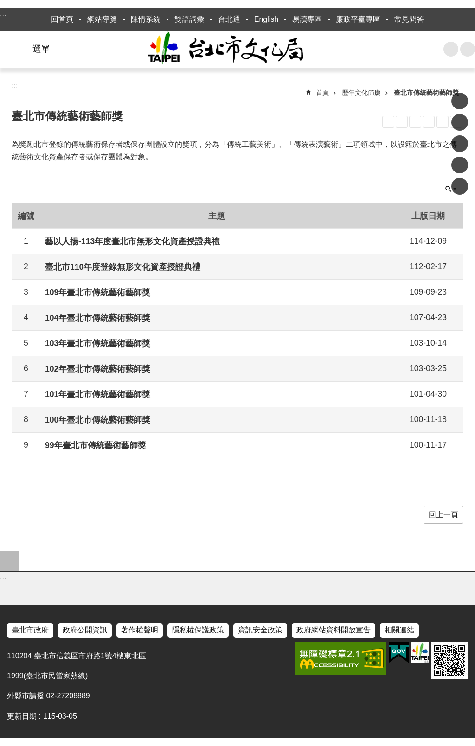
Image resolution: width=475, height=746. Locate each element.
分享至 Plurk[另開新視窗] (459, 122)
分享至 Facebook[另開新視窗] (459, 101)
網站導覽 (102, 19)
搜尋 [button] (450, 49)
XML (402, 122)
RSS (388, 122)
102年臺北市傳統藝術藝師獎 (97, 368)
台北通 (229, 19)
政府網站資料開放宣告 (333, 630)
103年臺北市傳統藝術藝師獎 (97, 343)
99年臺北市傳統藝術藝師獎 (95, 445)
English (266, 19)
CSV (429, 122)
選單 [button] (41, 49)
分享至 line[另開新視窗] (459, 165)
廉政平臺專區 (358, 19)
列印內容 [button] (442, 122)
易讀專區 (307, 19)
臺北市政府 (30, 630)
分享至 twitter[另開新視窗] (459, 143)
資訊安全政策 (260, 630)
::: (3, 17)
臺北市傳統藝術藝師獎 (426, 92)
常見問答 (409, 19)
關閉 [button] (451, 189)
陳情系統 (145, 19)
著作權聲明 (139, 630)
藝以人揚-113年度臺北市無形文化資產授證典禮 (132, 241)
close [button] (9, 561)
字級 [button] (467, 49)
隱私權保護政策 (198, 630)
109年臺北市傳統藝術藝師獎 (97, 292)
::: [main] (15, 85)
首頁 (322, 92)
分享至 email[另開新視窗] (459, 186)
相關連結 (399, 630)
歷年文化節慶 (361, 92)
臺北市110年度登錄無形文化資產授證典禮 (122, 267)
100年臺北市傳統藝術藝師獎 (97, 419)
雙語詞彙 (189, 19)
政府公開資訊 (85, 630)
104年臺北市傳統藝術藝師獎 (97, 317)
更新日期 (22, 716)
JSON (415, 122)
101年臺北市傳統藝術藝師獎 (97, 394)
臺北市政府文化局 (237, 49)
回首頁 (62, 19)
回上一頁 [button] (443, 514)
